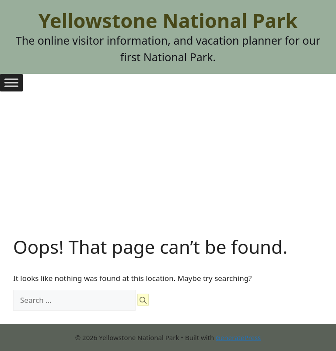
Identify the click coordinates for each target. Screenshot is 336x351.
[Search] (143, 300)
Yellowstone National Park (168, 20)
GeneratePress (238, 337)
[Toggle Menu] (11, 82)
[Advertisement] (168, 170)
